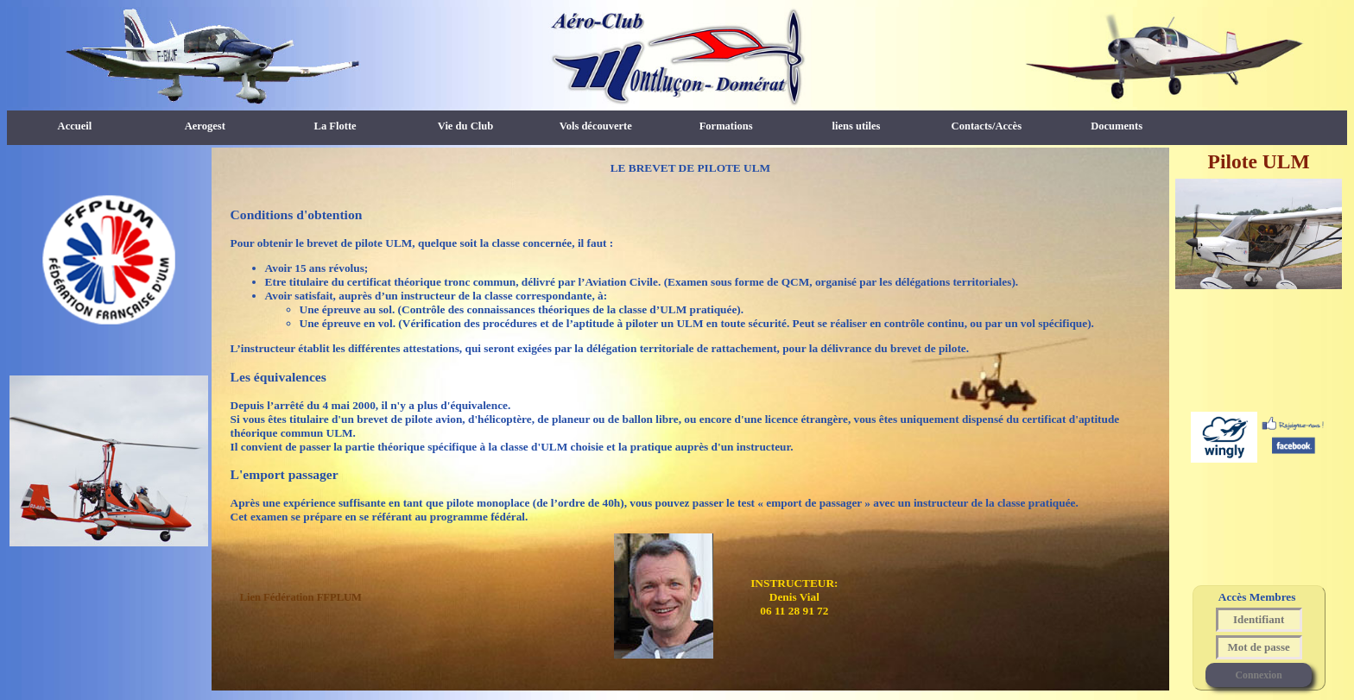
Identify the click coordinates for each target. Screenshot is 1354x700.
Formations (726, 126)
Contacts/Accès (987, 126)
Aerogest (205, 126)
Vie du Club (465, 126)
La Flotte (335, 126)
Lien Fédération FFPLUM (301, 597)
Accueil (75, 126)
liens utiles (856, 126)
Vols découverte (596, 126)
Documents (1116, 126)
